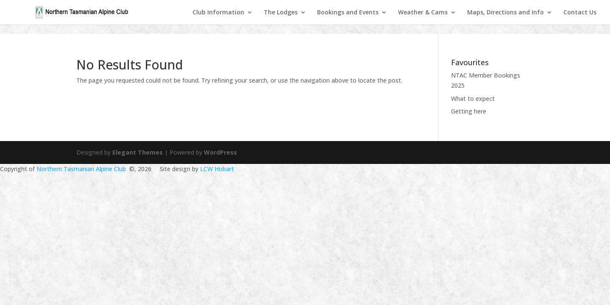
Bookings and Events (348, 12)
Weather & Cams (423, 12)
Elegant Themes (137, 152)
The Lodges (281, 12)
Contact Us (579, 12)
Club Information (218, 12)
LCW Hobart (217, 169)
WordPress (220, 152)
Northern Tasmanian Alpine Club (81, 169)
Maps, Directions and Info (505, 12)
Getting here (468, 111)
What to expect (473, 98)
